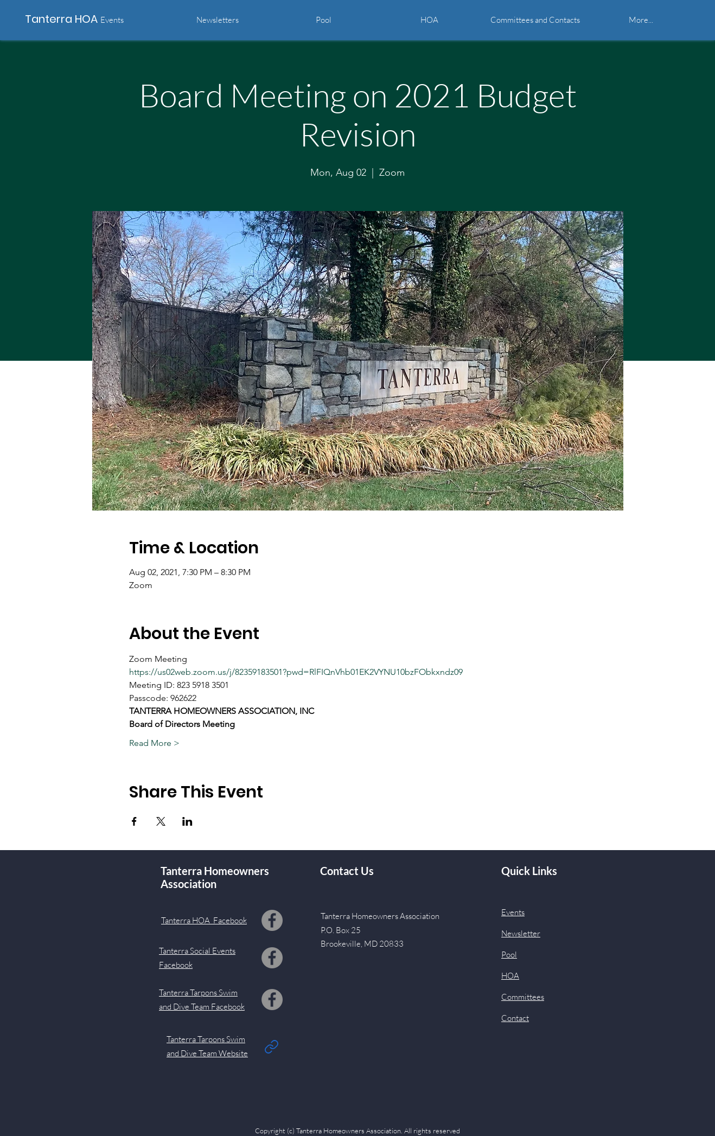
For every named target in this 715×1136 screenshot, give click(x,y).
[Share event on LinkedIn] (187, 821)
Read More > (154, 743)
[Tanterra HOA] (74, 19)
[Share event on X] (161, 821)
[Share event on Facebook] (134, 821)
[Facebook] (272, 920)
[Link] (272, 1046)
